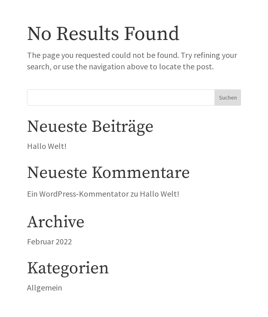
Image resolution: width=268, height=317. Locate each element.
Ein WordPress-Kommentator (78, 193)
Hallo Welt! (47, 146)
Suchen (228, 97)
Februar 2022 (49, 241)
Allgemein (44, 287)
